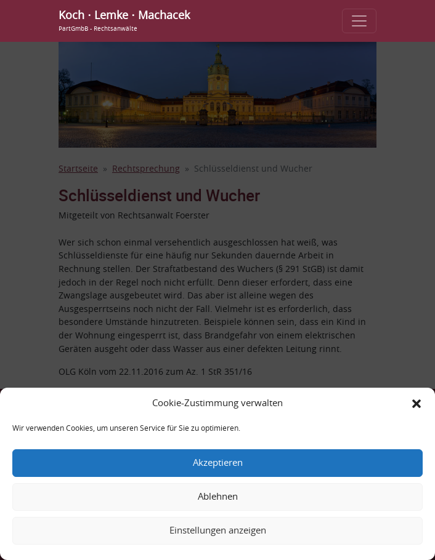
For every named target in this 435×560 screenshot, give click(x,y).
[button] (416, 404)
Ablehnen (218, 497)
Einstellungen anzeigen (217, 530)
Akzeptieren (218, 463)
